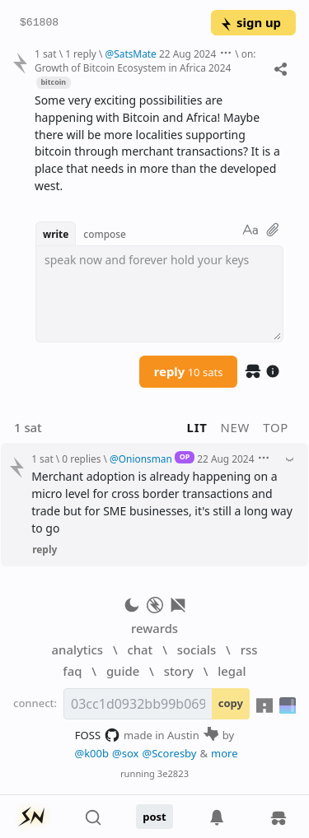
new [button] (235, 427)
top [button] (275, 427)
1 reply (80, 53)
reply (188, 371)
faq (72, 671)
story (179, 671)
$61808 (39, 23)
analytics (77, 649)
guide (122, 671)
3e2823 (173, 773)
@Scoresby (169, 753)
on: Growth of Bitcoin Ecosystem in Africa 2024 (145, 60)
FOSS (97, 735)
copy (230, 703)
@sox (125, 753)
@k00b (91, 753)
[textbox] (159, 294)
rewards (154, 628)
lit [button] (197, 427)
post (154, 816)
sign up (250, 22)
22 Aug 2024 (187, 53)
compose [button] (104, 233)
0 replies (81, 458)
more (224, 753)
